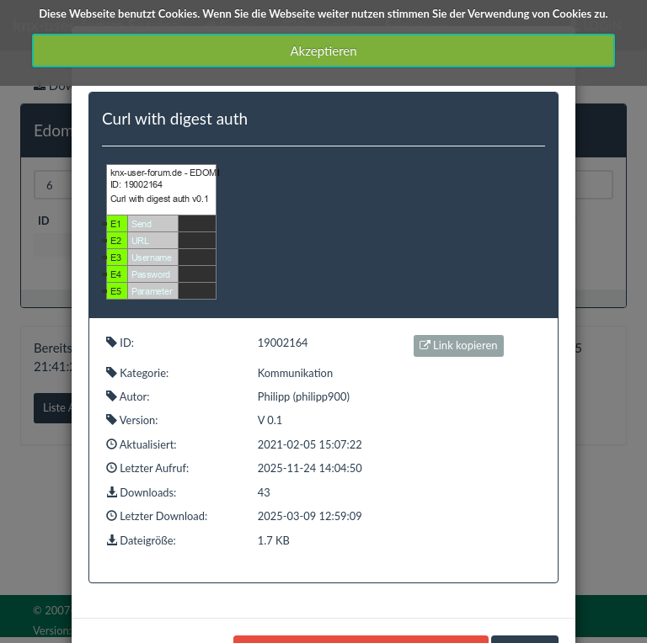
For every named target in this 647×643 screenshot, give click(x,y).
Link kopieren (459, 345)
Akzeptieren (323, 50)
